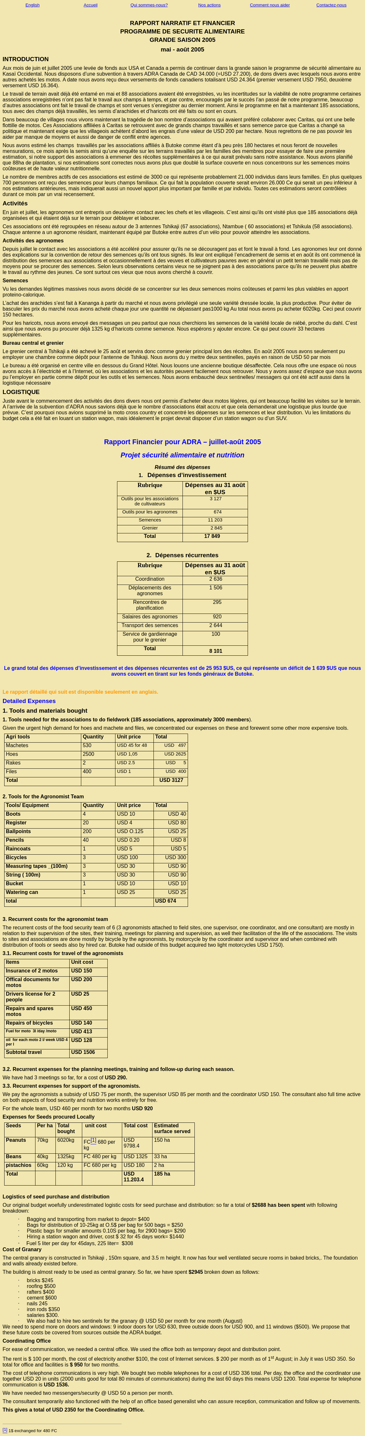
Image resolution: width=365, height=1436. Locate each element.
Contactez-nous (331, 5)
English (32, 5)
